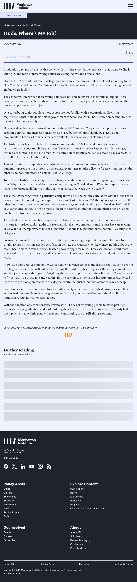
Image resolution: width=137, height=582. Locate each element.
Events (7, 532)
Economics (12, 44)
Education (9, 500)
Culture (8, 492)
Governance (10, 504)
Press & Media (78, 548)
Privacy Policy (47, 564)
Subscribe (9, 540)
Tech (6, 516)
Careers (8, 536)
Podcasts (75, 500)
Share (129, 52)
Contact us (76, 544)
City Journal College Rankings (87, 508)
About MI (75, 532)
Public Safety (11, 512)
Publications (77, 488)
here (105, 148)
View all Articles (13, 15)
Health (7, 508)
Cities (7, 488)
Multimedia (76, 496)
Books (73, 492)
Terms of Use (10, 564)
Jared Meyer (34, 25)
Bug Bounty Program (123, 564)
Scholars (75, 536)
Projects (75, 504)
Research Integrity (80, 540)
